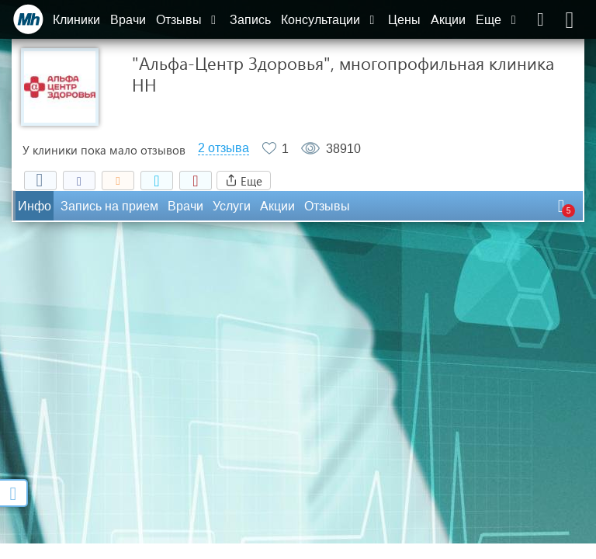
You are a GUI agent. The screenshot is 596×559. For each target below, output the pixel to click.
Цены (404, 19)
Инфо (34, 206)
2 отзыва (223, 148)
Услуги (232, 206)
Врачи (128, 19)
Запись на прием (109, 206)
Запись (250, 19)
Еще (497, 19)
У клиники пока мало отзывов (104, 150)
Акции (448, 19)
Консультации (329, 19)
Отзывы (188, 19)
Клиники (76, 19)
